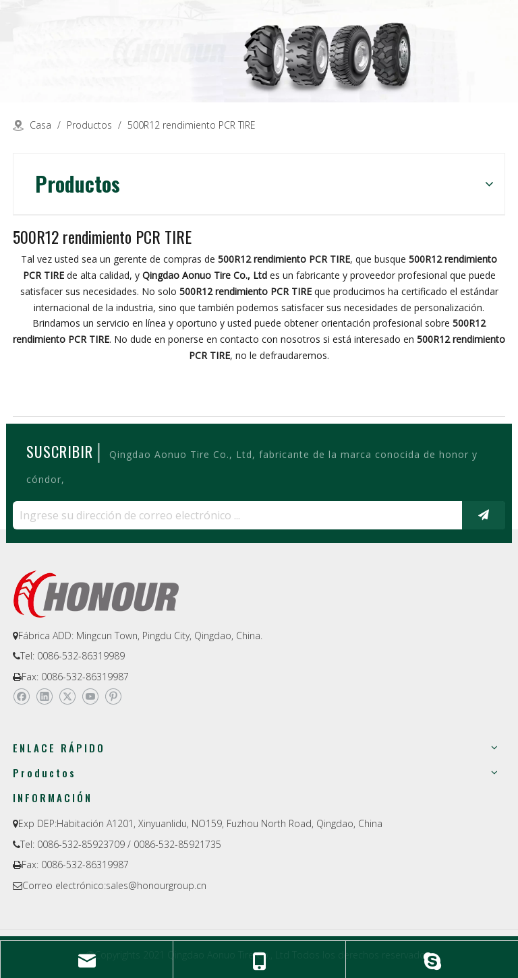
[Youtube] (90, 696)
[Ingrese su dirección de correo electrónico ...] (234, 515)
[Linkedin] (44, 696)
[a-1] (259, 51)
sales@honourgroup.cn (156, 885)
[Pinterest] (113, 696)
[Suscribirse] (483, 515)
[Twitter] (67, 696)
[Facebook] (21, 696)
